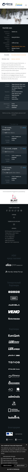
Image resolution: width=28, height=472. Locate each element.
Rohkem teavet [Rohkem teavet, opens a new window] (8, 453)
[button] (2, 16)
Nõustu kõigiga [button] (7, 465)
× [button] (26, 444)
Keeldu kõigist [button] (21, 465)
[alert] (14, 457)
